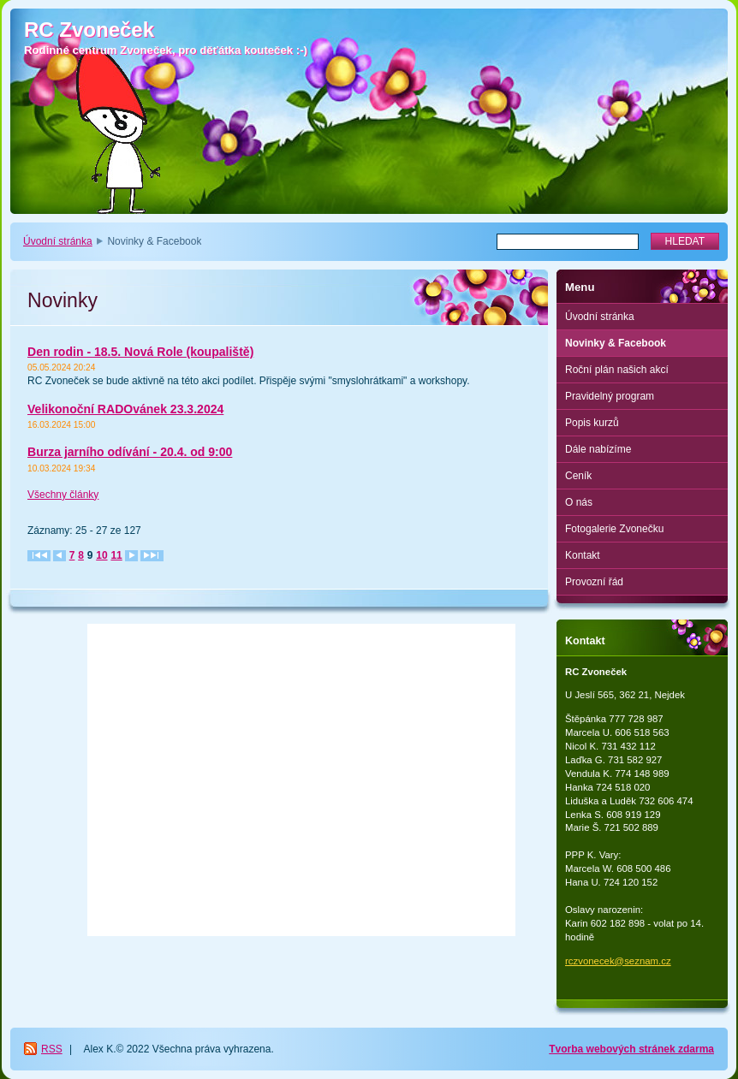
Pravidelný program (609, 396)
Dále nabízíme (598, 449)
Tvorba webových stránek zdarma (631, 1049)
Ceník (578, 476)
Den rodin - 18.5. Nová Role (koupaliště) (140, 352)
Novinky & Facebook (615, 343)
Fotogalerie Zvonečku (614, 529)
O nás (578, 502)
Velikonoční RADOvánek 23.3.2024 (125, 409)
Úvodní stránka (57, 241)
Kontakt (582, 555)
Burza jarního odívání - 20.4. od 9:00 (129, 452)
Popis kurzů (592, 423)
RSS (51, 1049)
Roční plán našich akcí (617, 370)
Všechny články (62, 495)
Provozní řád (594, 582)
